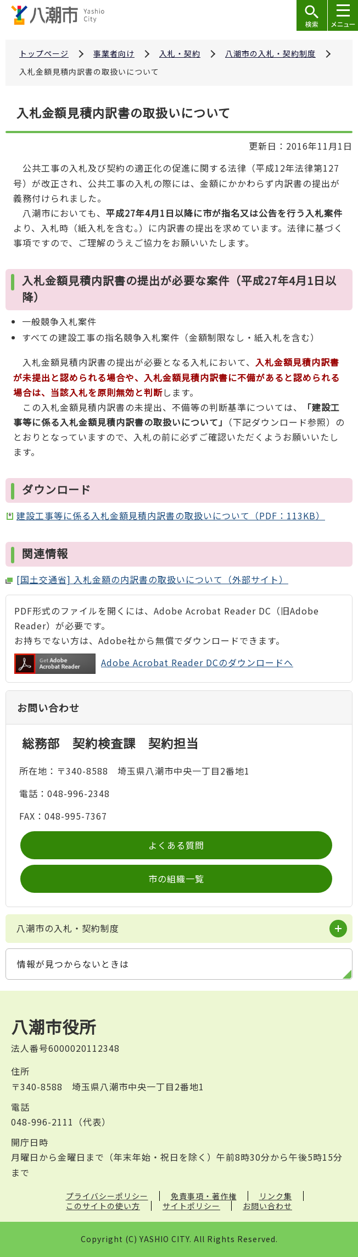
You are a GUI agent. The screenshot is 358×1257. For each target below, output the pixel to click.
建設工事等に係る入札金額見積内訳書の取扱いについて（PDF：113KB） (170, 515)
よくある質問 (176, 845)
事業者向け (114, 53)
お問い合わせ (267, 1206)
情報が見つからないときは (73, 963)
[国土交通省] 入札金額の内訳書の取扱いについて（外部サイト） (152, 579)
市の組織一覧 (176, 878)
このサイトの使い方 (103, 1206)
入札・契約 (179, 53)
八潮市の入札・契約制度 (270, 53)
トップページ (44, 53)
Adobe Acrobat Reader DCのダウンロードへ (153, 664)
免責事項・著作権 (204, 1196)
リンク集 (275, 1196)
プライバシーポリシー (107, 1196)
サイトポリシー (191, 1206)
